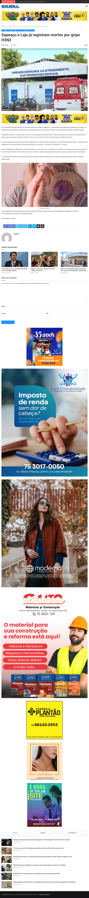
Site (47, 313)
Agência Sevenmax (44, 894)
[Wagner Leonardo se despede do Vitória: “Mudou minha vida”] (44, 259)
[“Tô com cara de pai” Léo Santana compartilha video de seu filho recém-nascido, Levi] (6, 850)
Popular (43, 833)
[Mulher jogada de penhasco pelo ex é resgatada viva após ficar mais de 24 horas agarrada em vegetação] (6, 884)
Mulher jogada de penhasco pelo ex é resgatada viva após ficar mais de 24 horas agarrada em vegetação (44, 882)
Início (3, 26)
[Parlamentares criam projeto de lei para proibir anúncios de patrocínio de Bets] (6, 876)
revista (6, 45)
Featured (8, 30)
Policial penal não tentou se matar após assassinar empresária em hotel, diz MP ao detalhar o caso (42, 856)
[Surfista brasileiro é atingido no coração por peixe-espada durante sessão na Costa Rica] (6, 867)
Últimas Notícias (30, 30)
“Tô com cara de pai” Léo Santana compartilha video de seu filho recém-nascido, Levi (38, 848)
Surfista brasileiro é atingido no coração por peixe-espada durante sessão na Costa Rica (39, 865)
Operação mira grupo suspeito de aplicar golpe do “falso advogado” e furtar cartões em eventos (41, 839)
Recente (15, 833)
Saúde (13, 30)
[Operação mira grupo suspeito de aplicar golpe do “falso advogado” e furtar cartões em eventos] (6, 842)
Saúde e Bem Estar (12, 26)
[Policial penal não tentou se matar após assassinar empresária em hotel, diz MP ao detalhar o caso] (6, 859)
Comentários (72, 833)
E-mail (3, 313)
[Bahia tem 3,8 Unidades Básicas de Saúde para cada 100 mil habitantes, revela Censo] (74, 259)
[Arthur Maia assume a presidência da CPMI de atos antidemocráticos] (14, 259)
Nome (3, 306)
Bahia (3, 30)
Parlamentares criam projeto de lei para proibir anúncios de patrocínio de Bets (36, 873)
